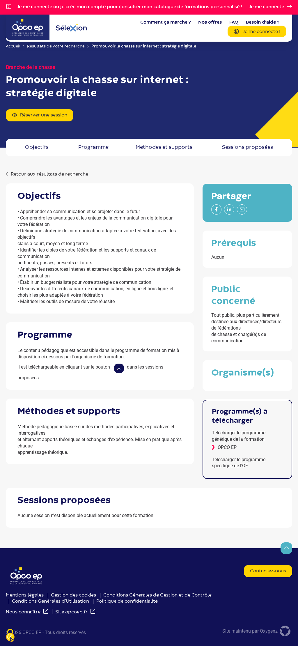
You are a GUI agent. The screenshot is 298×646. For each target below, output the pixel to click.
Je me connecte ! (257, 32)
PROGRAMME (93, 147)
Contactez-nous (268, 571)
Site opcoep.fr (71, 612)
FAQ (233, 22)
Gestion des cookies (73, 595)
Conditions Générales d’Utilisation (50, 601)
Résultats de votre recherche (56, 46)
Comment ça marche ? (165, 22)
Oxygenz (276, 631)
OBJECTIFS (37, 147)
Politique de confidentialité (127, 601)
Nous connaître (23, 612)
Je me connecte (266, 7)
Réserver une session (39, 115)
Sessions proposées (247, 147)
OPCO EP (227, 447)
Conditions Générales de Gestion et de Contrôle (157, 595)
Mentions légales (25, 595)
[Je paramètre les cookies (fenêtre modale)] (10, 636)
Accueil (13, 46)
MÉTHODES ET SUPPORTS (164, 147)
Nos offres (210, 22)
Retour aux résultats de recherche (49, 174)
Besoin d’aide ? (262, 22)
